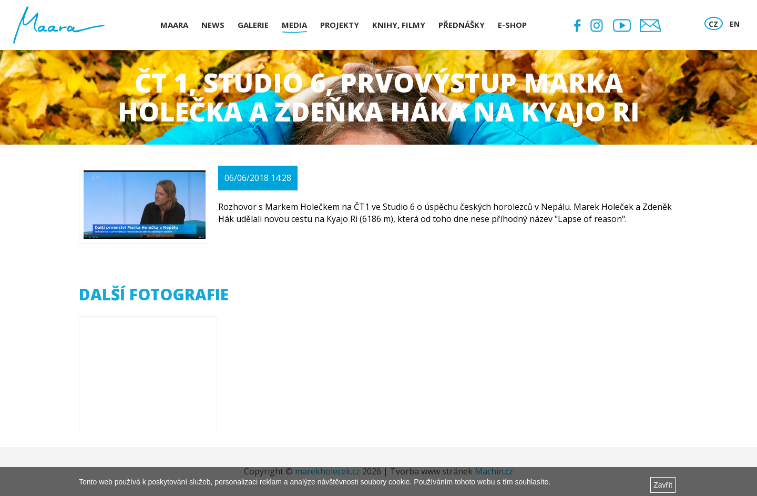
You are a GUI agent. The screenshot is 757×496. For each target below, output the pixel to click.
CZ (713, 24)
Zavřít (662, 485)
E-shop (512, 24)
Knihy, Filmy (398, 24)
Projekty (339, 24)
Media (294, 24)
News (212, 24)
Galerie (253, 24)
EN (735, 24)
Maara (174, 24)
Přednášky (461, 24)
